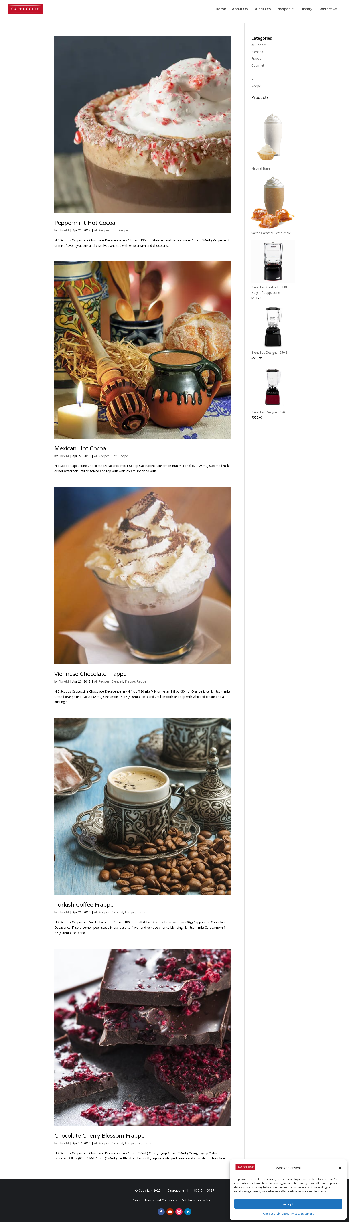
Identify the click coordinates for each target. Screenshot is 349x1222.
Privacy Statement (302, 1214)
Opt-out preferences (276, 1214)
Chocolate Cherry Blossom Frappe (99, 1135)
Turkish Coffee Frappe (84, 904)
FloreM (64, 230)
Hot (114, 230)
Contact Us (327, 9)
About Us (240, 9)
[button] (340, 1168)
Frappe (130, 681)
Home (221, 9)
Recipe (123, 230)
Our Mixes (262, 9)
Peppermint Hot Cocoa (84, 223)
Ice (139, 1143)
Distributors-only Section (198, 1200)
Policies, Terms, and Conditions (154, 1200)
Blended (117, 681)
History (306, 9)
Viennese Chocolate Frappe (90, 674)
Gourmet (257, 65)
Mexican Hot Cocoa (80, 448)
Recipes (283, 9)
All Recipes (102, 230)
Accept (288, 1204)
